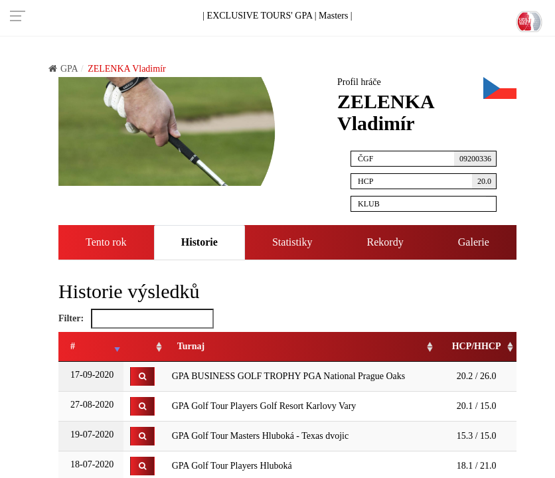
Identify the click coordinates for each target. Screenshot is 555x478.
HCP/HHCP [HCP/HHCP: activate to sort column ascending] (476, 346)
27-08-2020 (91, 405)
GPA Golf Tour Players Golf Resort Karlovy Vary (264, 406)
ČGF (427, 159)
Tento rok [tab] (106, 242)
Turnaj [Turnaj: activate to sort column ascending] (191, 346)
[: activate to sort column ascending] (144, 347)
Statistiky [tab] (292, 242)
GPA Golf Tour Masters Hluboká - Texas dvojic (260, 436)
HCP (427, 181)
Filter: (136, 319)
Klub (427, 202)
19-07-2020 (91, 434)
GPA (63, 69)
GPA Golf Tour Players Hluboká (232, 466)
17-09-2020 (91, 375)
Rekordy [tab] (385, 242)
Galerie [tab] (473, 242)
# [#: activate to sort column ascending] (72, 346)
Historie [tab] (199, 242)
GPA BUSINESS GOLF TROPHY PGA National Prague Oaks (288, 376)
